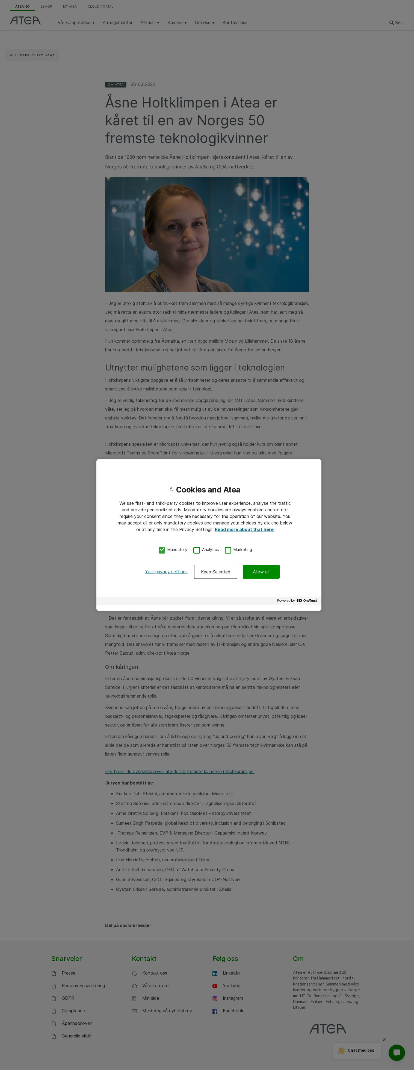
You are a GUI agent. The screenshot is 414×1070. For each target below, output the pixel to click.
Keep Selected (215, 572)
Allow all (261, 572)
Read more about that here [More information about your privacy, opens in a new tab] (244, 529)
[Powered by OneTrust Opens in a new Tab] (298, 602)
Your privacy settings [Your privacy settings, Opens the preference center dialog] (166, 571)
